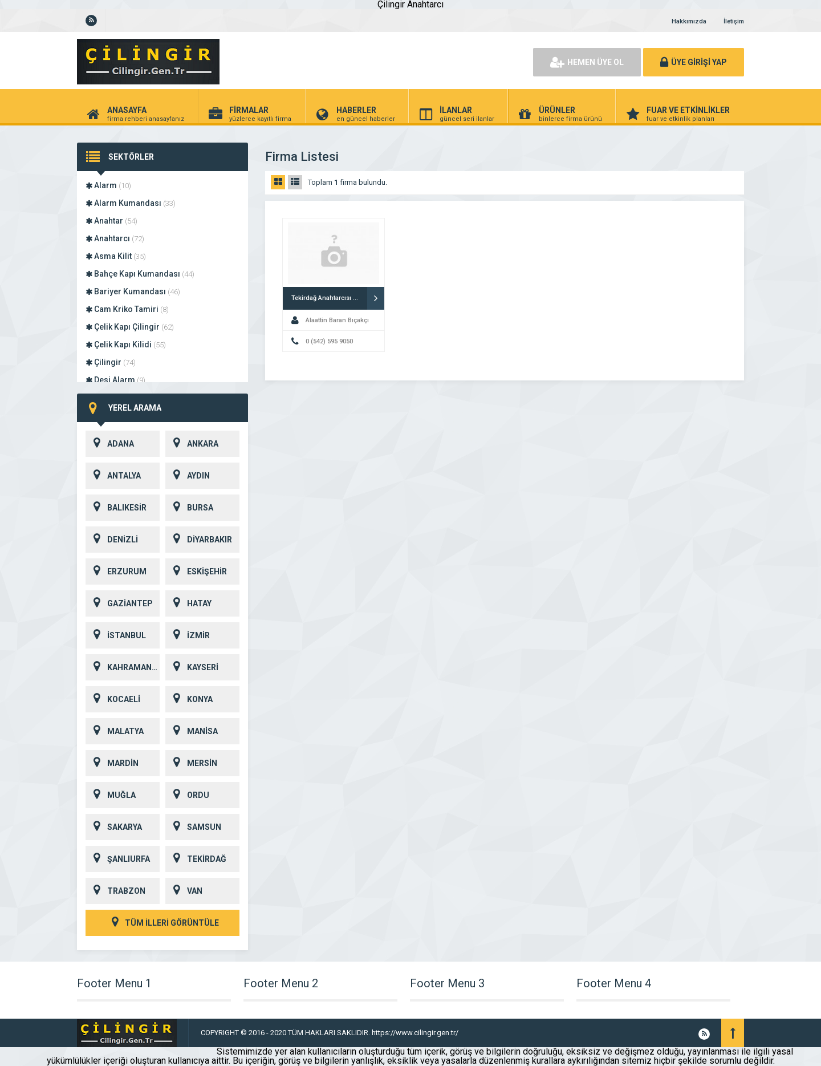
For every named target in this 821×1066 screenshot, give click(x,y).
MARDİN (112, 763)
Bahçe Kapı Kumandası (140, 273)
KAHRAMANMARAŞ (123, 667)
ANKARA (191, 444)
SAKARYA (114, 827)
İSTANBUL (116, 635)
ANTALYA (113, 476)
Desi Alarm (115, 379)
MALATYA (115, 731)
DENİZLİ (112, 539)
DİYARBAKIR (198, 539)
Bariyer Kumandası (133, 291)
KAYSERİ (191, 667)
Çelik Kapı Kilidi (126, 344)
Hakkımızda (689, 21)
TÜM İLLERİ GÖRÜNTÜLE (162, 923)
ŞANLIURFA (118, 859)
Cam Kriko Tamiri (127, 309)
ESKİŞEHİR (196, 571)
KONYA (189, 699)
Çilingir (111, 362)
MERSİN (191, 763)
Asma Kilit (116, 256)
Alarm (108, 185)
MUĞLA (111, 795)
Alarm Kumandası (131, 203)
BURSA (189, 508)
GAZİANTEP (119, 603)
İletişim (734, 21)
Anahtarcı (115, 238)
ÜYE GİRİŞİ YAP (693, 62)
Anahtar (111, 220)
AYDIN (187, 476)
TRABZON (115, 891)
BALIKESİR (116, 508)
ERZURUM (116, 571)
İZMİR (187, 635)
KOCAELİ (113, 699)
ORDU (187, 795)
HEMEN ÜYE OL (587, 62)
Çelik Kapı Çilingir (130, 326)
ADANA (110, 444)
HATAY (188, 603)
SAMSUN (193, 827)
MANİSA (191, 731)
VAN (183, 891)
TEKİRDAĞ (195, 859)
